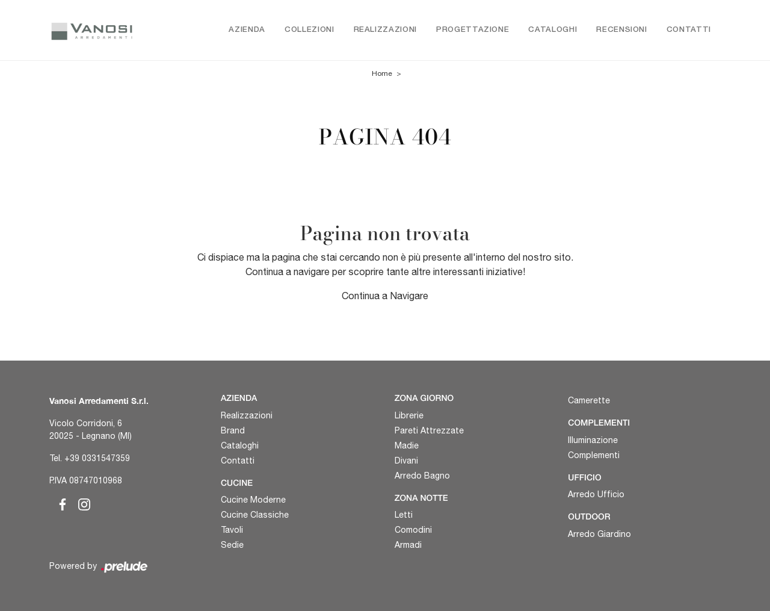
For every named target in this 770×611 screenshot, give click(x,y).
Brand (233, 430)
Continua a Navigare (385, 295)
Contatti (689, 29)
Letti (404, 515)
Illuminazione (593, 440)
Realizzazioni (385, 29)
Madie (407, 445)
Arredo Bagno (422, 475)
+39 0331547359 (97, 458)
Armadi (408, 545)
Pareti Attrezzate (429, 430)
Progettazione (472, 29)
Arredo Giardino (599, 534)
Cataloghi (552, 29)
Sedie (232, 545)
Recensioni (621, 29)
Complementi (594, 455)
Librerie (409, 415)
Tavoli (232, 530)
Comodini (413, 530)
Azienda (247, 29)
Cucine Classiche (255, 515)
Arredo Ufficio (596, 494)
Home (382, 73)
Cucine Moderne (253, 499)
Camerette (589, 400)
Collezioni (309, 29)
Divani (406, 460)
